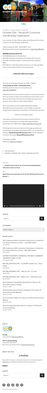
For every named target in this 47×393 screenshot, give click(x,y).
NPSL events (22, 153)
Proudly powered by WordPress (10, 389)
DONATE (5, 365)
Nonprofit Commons (15, 12)
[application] (23, 195)
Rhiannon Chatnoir (16, 141)
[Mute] (40, 206)
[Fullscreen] (42, 206)
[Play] (4, 206)
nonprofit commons (11, 153)
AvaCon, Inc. (5, 362)
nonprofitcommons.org (27, 344)
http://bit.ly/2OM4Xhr (9, 90)
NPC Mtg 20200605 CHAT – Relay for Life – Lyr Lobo (20, 271)
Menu (23, 24)
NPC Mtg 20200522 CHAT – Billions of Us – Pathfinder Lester (22, 277)
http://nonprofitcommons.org (31, 123)
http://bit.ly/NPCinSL (37, 49)
